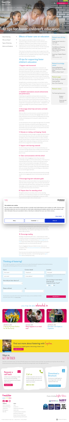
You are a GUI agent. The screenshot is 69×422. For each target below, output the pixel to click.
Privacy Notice (24, 419)
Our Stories (38, 7)
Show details (58, 216)
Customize (34, 220)
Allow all (55, 220)
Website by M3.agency (61, 419)
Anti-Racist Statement (18, 413)
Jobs (14, 405)
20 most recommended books (34, 247)
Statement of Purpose (18, 408)
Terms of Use (17, 419)
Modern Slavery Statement (19, 415)
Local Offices (29, 7)
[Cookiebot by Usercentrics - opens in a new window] (58, 200)
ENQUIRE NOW (62, 3)
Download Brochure (54, 385)
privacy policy (18, 297)
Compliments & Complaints (19, 411)
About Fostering (21, 7)
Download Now (18, 349)
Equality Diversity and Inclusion (20, 416)
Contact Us (15, 406)
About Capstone (11, 7)
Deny (14, 220)
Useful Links (16, 410)
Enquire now (8, 385)
